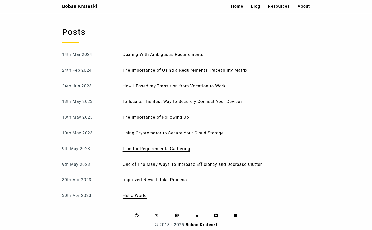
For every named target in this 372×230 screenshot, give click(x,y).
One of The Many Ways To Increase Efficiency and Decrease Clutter (192, 164)
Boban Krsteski (79, 6)
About (304, 6)
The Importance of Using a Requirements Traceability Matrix (185, 70)
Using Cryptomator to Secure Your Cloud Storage (173, 132)
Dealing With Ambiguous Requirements (163, 54)
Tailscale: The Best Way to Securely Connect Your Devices (183, 101)
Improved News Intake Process (155, 179)
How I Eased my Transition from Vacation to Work (174, 86)
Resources (279, 6)
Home (237, 6)
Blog (255, 6)
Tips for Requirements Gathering (156, 148)
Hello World (135, 195)
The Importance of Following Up (156, 117)
